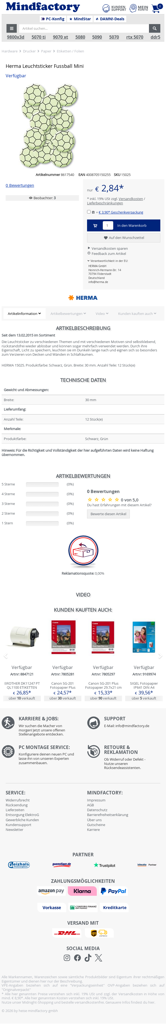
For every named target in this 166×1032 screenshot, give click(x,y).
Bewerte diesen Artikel (108, 513)
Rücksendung (17, 805)
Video (100, 313)
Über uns (94, 819)
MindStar (80, 18)
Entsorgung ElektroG (22, 814)
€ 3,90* (121, 212)
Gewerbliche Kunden (22, 819)
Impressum (96, 800)
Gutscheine (96, 824)
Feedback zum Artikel (106, 253)
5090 (97, 37)
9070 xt (60, 37)
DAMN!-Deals (109, 18)
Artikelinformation (22, 313)
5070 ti (39, 37)
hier (151, 1002)
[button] (11, 28)
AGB (90, 805)
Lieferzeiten (15, 809)
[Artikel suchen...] (84, 28)
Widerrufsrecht (18, 800)
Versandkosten (131, 198)
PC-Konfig (53, 18)
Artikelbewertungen (66, 313)
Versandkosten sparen (107, 248)
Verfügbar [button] (16, 76)
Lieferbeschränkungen (105, 203)
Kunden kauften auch (135, 313)
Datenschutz (97, 809)
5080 (80, 37)
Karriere (93, 829)
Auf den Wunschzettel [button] (123, 238)
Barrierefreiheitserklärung (107, 814)
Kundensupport (18, 824)
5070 (114, 37)
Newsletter (14, 829)
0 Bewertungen (20, 185)
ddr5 (155, 37)
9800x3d (15, 37)
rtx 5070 (134, 37)
